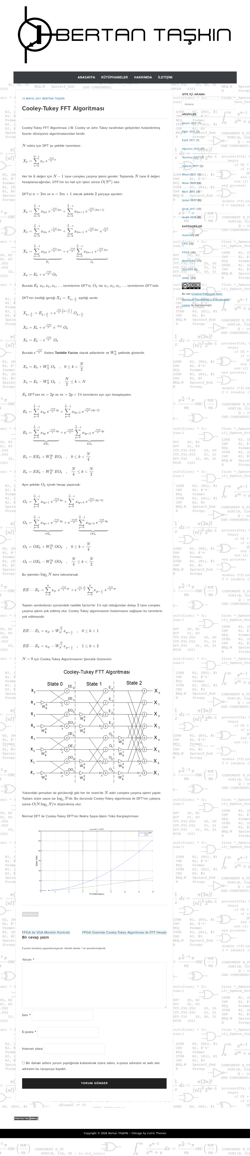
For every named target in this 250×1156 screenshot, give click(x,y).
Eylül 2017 (188, 140)
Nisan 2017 (189, 183)
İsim (26, 1033)
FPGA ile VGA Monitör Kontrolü (46, 950)
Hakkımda (143, 77)
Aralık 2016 (189, 217)
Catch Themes (156, 1151)
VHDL (186, 278)
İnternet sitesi (32, 1066)
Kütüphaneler (114, 77)
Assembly (188, 235)
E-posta (29, 1050)
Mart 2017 (188, 192)
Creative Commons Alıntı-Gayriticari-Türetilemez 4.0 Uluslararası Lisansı (205, 299)
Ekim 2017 (188, 132)
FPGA (186, 252)
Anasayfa (86, 77)
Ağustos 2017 (191, 149)
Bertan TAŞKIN (118, 1151)
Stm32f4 (187, 269)
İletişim (165, 77)
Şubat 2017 (189, 200)
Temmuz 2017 (191, 157)
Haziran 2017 (190, 166)
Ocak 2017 (189, 209)
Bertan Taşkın (53, 99)
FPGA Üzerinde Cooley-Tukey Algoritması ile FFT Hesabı (124, 950)
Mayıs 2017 (189, 174)
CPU (185, 244)
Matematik (30, 932)
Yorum (28, 977)
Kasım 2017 (189, 123)
